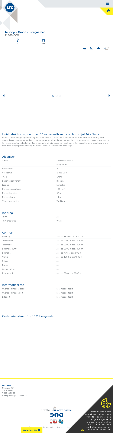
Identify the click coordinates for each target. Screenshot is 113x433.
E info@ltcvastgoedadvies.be (14, 396)
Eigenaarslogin (35, 427)
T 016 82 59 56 (8, 393)
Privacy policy (48, 427)
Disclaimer (61, 427)
